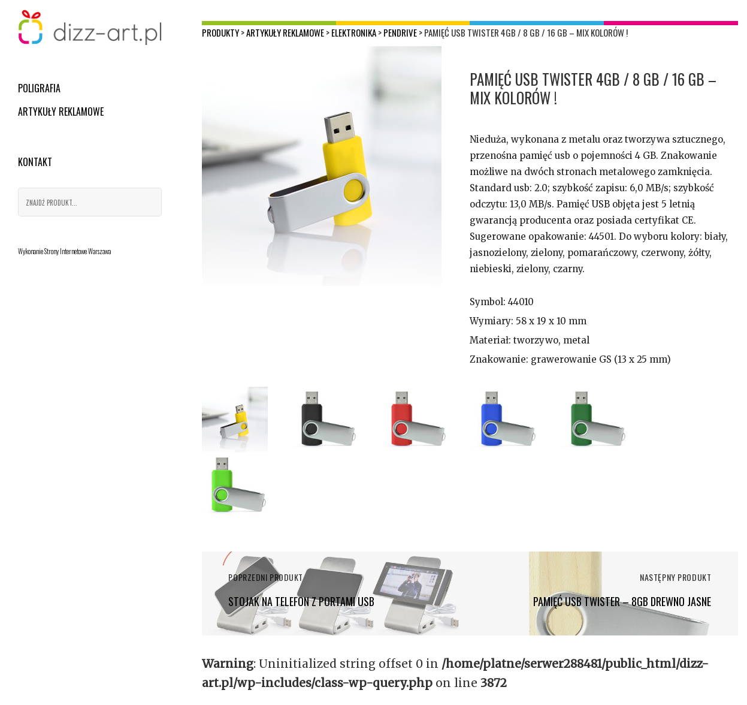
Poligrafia (39, 88)
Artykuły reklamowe (61, 111)
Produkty (220, 32)
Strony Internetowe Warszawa (77, 251)
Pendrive (400, 32)
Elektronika (353, 32)
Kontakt (35, 162)
